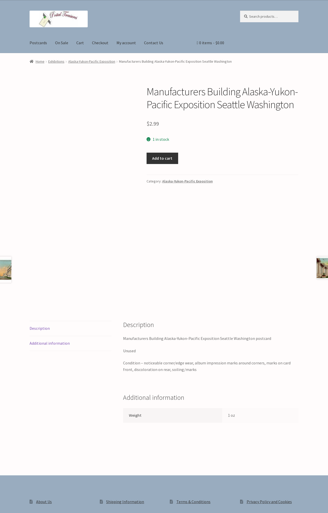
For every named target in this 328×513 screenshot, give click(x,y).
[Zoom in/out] (5, 503)
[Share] (30, 503)
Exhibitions (56, 61)
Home (40, 61)
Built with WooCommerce (100, 469)
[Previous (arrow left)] (5, 510)
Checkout (100, 42)
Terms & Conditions (193, 431)
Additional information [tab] (50, 272)
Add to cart (162, 158)
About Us (44, 431)
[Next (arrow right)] (18, 510)
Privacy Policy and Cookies (269, 431)
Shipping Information (125, 431)
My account (126, 42)
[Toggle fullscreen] (18, 503)
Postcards (38, 42)
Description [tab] (40, 258)
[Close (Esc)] (42, 503)
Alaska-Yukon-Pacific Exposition (91, 61)
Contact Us (153, 42)
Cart (80, 42)
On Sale (61, 42)
